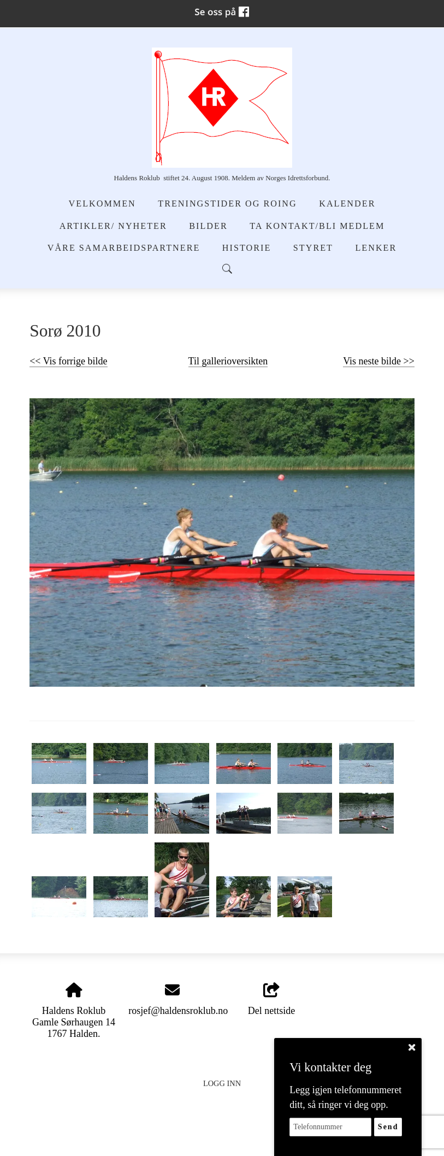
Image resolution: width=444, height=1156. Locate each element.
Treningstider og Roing (227, 204)
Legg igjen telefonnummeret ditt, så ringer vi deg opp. (345, 1097)
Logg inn (222, 1083)
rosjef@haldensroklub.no (178, 1010)
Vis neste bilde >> (379, 361)
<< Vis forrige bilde (68, 361)
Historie (246, 248)
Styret (313, 248)
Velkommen (102, 204)
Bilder (208, 226)
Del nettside (271, 999)
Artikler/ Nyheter (113, 226)
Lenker (375, 248)
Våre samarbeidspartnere (124, 248)
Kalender (347, 204)
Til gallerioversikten (228, 361)
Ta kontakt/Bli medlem (317, 226)
